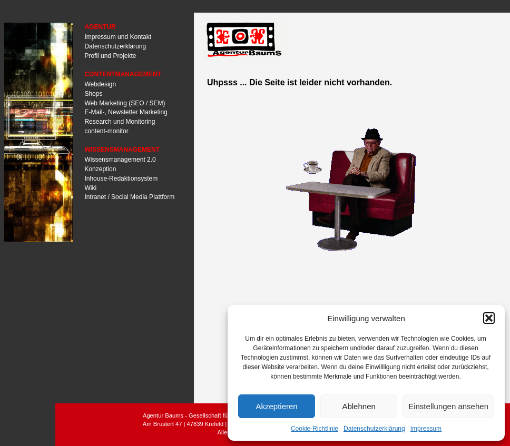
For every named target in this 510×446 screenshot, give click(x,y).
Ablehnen (358, 406)
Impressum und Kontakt (117, 37)
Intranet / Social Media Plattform (129, 197)
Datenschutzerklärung (374, 428)
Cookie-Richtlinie (314, 428)
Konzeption (100, 169)
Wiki (90, 187)
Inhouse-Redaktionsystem (121, 178)
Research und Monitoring (119, 121)
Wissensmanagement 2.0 (119, 159)
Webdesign (100, 84)
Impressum (426, 428)
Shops (93, 93)
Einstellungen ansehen (448, 406)
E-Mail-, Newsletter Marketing (125, 112)
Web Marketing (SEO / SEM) (124, 102)
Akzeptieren (276, 406)
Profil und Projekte (110, 55)
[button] (489, 318)
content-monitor (106, 131)
